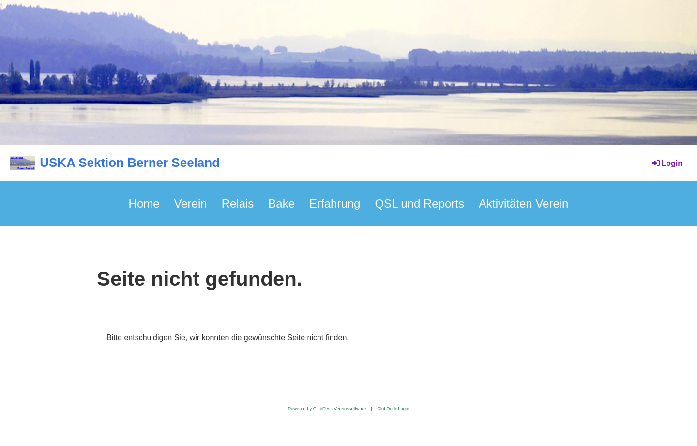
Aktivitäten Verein (523, 203)
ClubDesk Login (393, 408)
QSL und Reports (419, 203)
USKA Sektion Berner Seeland (130, 162)
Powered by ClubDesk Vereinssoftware (327, 408)
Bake (281, 203)
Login (666, 163)
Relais (238, 203)
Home (144, 203)
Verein (190, 203)
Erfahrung (334, 203)
